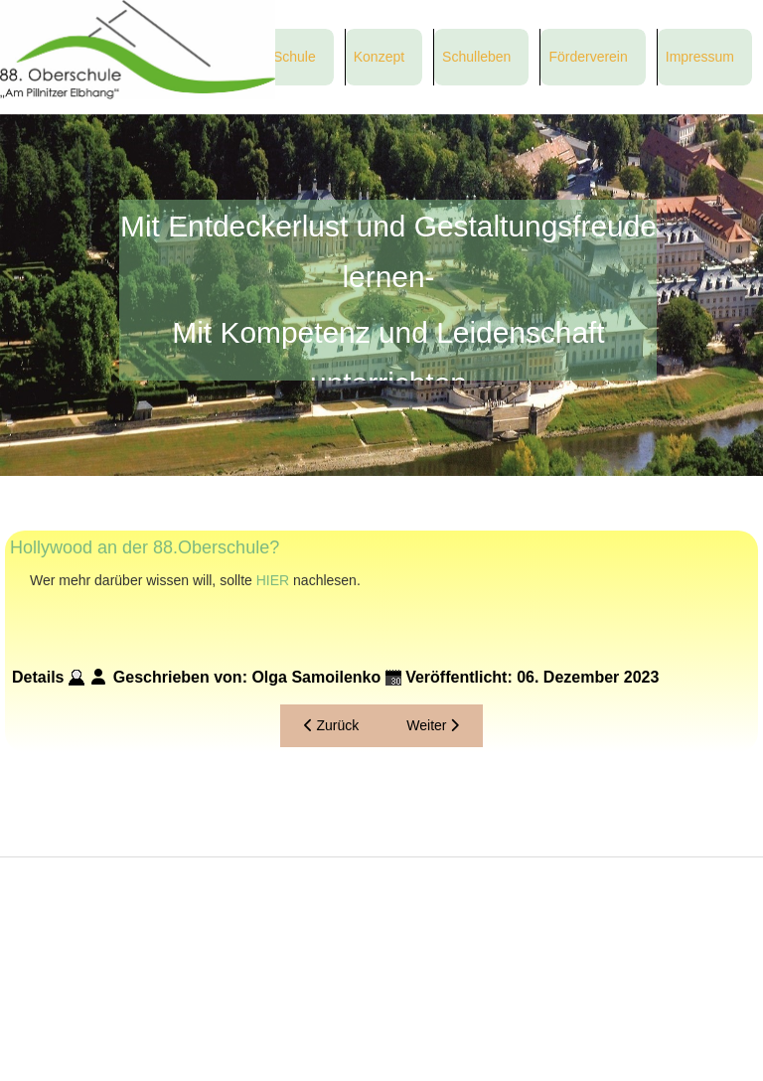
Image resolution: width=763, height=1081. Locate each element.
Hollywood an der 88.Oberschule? (144, 547)
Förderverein (587, 57)
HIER (272, 580)
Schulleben (476, 57)
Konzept (379, 57)
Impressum (700, 57)
